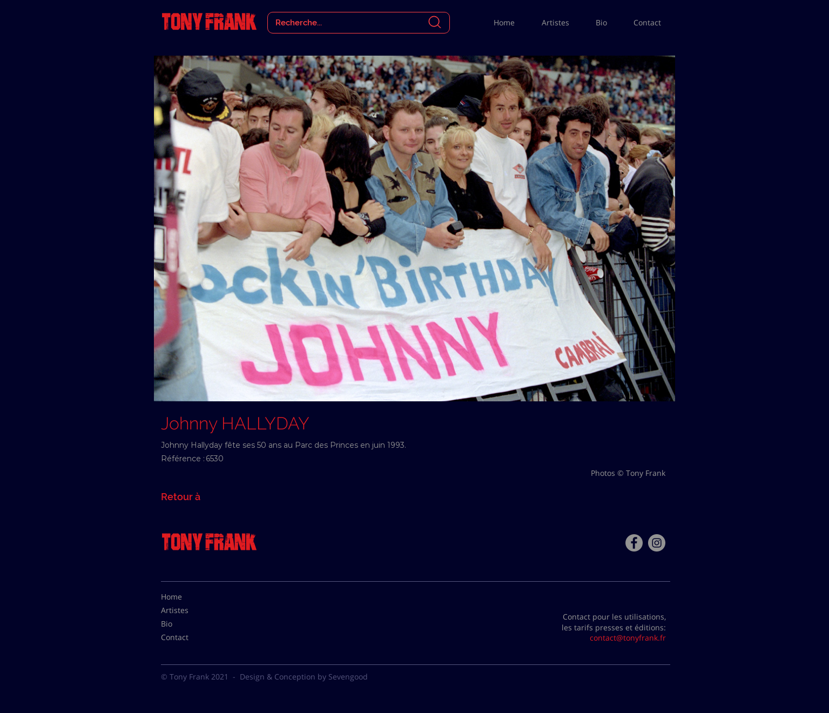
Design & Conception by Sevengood (304, 676)
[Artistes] (188, 610)
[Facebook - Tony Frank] (634, 542)
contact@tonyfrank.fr (628, 638)
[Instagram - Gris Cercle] (656, 542)
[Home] (188, 597)
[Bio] (188, 624)
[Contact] (188, 637)
